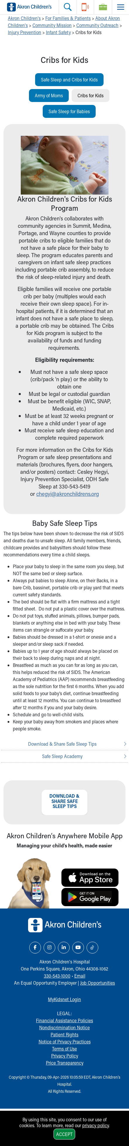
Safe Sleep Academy (62, 756)
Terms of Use (64, 1048)
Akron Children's (24, 18)
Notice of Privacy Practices (65, 1041)
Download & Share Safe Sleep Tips (62, 744)
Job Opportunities (97, 983)
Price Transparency (64, 1063)
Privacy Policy (64, 1056)
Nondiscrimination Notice (64, 1027)
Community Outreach (97, 25)
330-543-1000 (57, 976)
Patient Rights (64, 1034)
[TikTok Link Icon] (92, 947)
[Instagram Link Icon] (49, 947)
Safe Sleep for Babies (69, 111)
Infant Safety (58, 32)
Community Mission (52, 25)
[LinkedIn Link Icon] (64, 947)
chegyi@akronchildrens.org (67, 493)
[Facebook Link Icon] (35, 947)
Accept (64, 1134)
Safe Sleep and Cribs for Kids (69, 79)
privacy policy (95, 1125)
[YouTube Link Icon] (78, 947)
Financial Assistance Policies (64, 1020)
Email (79, 976)
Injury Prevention (24, 32)
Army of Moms (49, 95)
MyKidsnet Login (64, 999)
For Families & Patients (68, 18)
